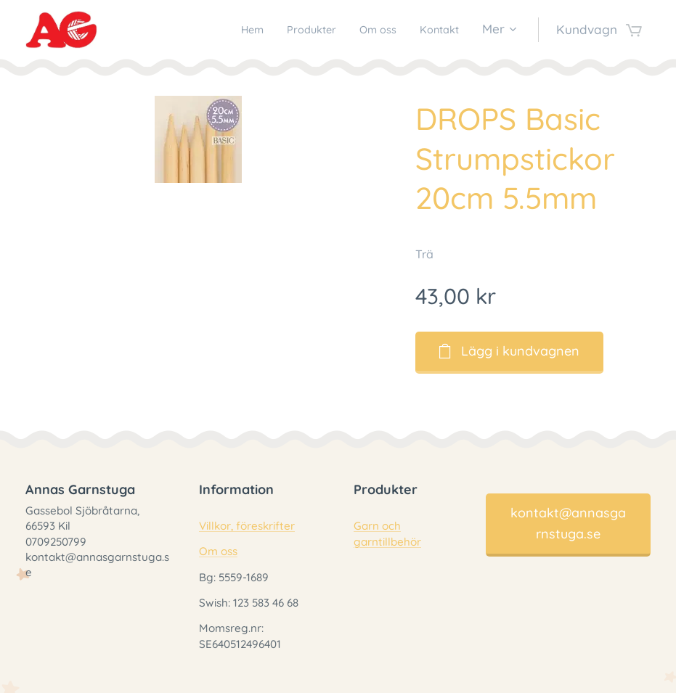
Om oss (218, 552)
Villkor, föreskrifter (247, 526)
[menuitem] (229, 30)
